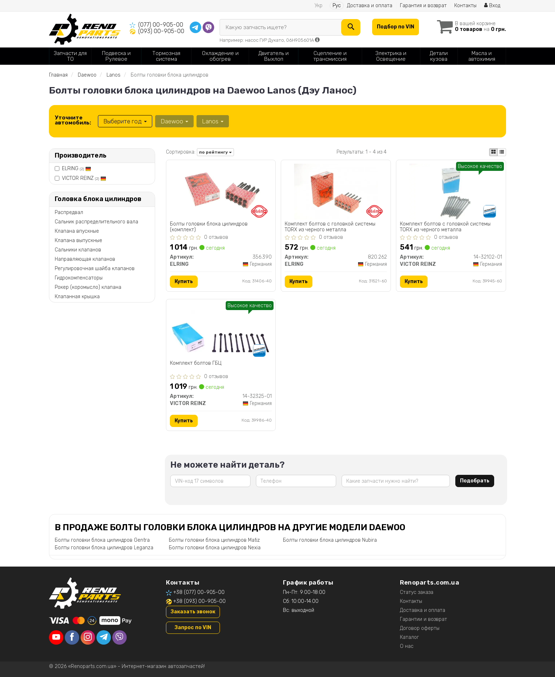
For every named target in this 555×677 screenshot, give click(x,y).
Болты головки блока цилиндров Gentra (102, 540)
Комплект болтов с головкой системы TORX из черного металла (330, 226)
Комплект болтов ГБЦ (195, 363)
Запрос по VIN (193, 627)
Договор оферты (419, 628)
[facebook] (72, 637)
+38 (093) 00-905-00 (199, 601)
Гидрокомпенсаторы (79, 278)
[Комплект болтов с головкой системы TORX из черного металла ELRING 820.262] (336, 191)
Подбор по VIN (395, 27)
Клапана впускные (77, 231)
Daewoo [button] (174, 121)
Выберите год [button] (125, 121)
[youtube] (56, 637)
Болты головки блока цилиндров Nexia (215, 548)
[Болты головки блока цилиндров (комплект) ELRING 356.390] (220, 191)
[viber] (119, 637)
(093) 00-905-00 (161, 31)
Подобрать (474, 481)
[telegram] (103, 637)
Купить (184, 281)
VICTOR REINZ (84, 178)
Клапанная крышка (77, 297)
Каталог (409, 637)
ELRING (76, 168)
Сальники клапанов (78, 250)
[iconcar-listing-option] (501, 152)
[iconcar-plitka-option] (493, 152)
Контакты (465, 6)
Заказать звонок (193, 612)
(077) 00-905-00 (160, 24)
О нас (407, 646)
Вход (492, 6)
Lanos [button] (213, 121)
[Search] (350, 27)
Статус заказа (416, 592)
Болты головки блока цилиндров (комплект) (209, 226)
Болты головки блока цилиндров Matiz (214, 540)
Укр (318, 6)
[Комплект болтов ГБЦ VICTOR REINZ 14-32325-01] (221, 327)
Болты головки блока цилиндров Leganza (104, 548)
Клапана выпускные (78, 240)
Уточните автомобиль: (73, 120)
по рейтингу (215, 152)
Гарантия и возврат (423, 6)
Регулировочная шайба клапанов (95, 268)
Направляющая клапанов (85, 259)
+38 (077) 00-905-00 (199, 592)
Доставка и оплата (369, 6)
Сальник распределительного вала (96, 222)
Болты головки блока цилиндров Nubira (330, 540)
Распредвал (69, 212)
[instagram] (88, 637)
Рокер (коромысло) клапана (88, 287)
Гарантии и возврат (423, 619)
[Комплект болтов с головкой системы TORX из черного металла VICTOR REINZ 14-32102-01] (451, 191)
